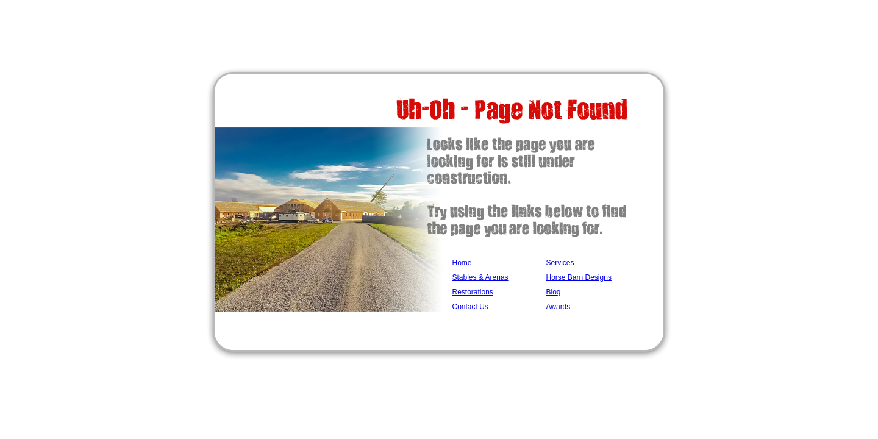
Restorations (472, 292)
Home (462, 263)
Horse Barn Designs (579, 277)
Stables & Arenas (480, 277)
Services (560, 263)
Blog (553, 292)
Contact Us (470, 306)
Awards (558, 306)
